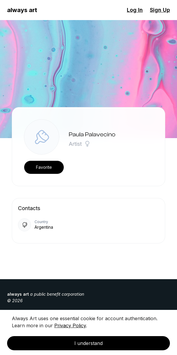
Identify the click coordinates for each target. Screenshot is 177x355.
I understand (88, 343)
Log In (135, 10)
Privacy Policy (70, 325)
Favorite (44, 167)
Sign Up (160, 10)
